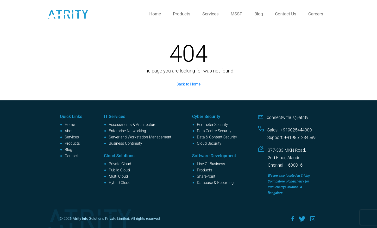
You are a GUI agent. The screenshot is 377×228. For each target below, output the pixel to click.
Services (210, 13)
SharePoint (206, 176)
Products (181, 13)
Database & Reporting (215, 182)
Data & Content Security (217, 137)
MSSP (236, 13)
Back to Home (188, 84)
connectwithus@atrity (287, 117)
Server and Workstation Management (140, 137)
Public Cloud (119, 170)
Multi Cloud (118, 176)
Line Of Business (211, 164)
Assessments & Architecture (132, 124)
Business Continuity (125, 143)
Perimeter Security (212, 124)
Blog (258, 13)
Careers (315, 13)
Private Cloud (120, 164)
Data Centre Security (214, 131)
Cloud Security (209, 143)
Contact (71, 156)
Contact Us (285, 13)
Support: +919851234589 (291, 137)
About (70, 131)
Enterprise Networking (127, 131)
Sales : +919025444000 (289, 129)
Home (155, 13)
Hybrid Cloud (119, 182)
